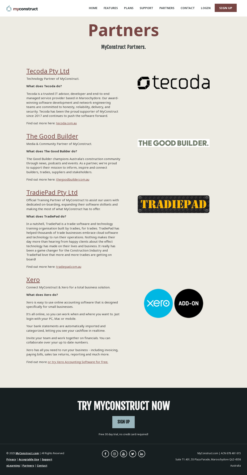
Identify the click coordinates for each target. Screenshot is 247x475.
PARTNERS (166, 8)
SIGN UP (225, 8)
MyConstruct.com (27, 453)
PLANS (128, 8)
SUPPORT (146, 8)
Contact (42, 465)
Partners (28, 465)
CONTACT (188, 8)
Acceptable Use (29, 459)
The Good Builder (52, 136)
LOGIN (206, 8)
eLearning (13, 465)
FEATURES (111, 8)
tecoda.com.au (66, 123)
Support (47, 459)
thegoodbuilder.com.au (72, 179)
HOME (93, 8)
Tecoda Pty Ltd (48, 71)
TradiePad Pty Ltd (52, 192)
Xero (33, 279)
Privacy (11, 459)
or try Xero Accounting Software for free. (78, 362)
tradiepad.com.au (68, 267)
